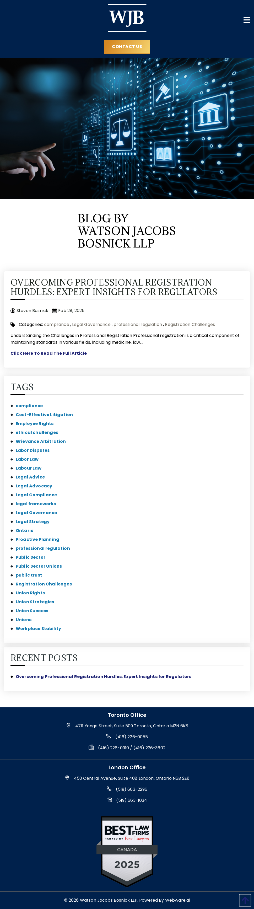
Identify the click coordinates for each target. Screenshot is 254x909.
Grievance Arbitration (41, 441)
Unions (23, 620)
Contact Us (127, 47)
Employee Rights (34, 424)
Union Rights (30, 593)
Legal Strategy (33, 522)
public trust (29, 575)
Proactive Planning (37, 539)
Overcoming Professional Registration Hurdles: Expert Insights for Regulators (114, 287)
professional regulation (138, 324)
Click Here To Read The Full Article (48, 353)
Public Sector (30, 557)
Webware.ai (177, 900)
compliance (56, 324)
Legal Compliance (36, 495)
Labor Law (27, 459)
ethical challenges (37, 432)
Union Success (32, 611)
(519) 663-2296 (131, 789)
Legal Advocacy (34, 486)
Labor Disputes (33, 450)
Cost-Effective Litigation (44, 415)
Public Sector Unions (39, 566)
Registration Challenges (190, 324)
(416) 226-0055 (131, 737)
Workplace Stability (38, 629)
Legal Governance (91, 324)
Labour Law (29, 468)
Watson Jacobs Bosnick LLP (108, 900)
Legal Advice (30, 477)
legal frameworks (36, 504)
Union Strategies (35, 602)
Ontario (25, 531)
